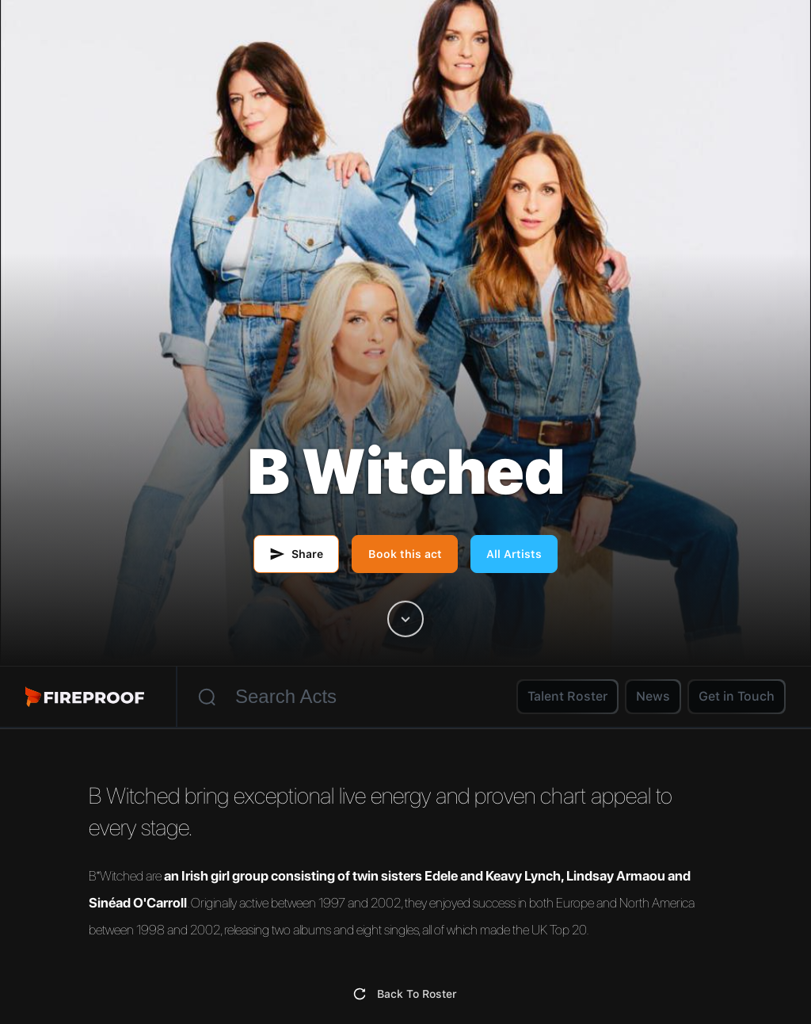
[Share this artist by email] (296, 554)
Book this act (405, 554)
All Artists (514, 554)
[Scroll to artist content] (405, 619)
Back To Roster (417, 994)
